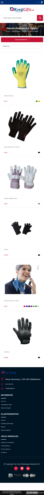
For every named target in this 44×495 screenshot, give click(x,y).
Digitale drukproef (8, 438)
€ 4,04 (6, 204)
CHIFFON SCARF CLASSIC (15, 301)
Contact (4, 425)
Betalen (4, 434)
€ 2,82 (6, 153)
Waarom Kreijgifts (8, 412)
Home (4, 31)
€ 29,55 (7, 358)
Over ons (4, 404)
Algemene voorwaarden (10, 451)
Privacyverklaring (8, 460)
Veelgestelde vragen (9, 408)
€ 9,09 (6, 307)
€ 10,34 (7, 255)
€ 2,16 (6, 102)
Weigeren (41, 492)
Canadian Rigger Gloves (14, 199)
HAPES (7, 250)
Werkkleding (14, 31)
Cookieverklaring (7, 456)
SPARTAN (8, 352)
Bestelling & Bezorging (10, 430)
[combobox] (19, 18)
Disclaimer (5, 464)
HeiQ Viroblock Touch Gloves (16, 147)
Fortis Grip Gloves (11, 96)
